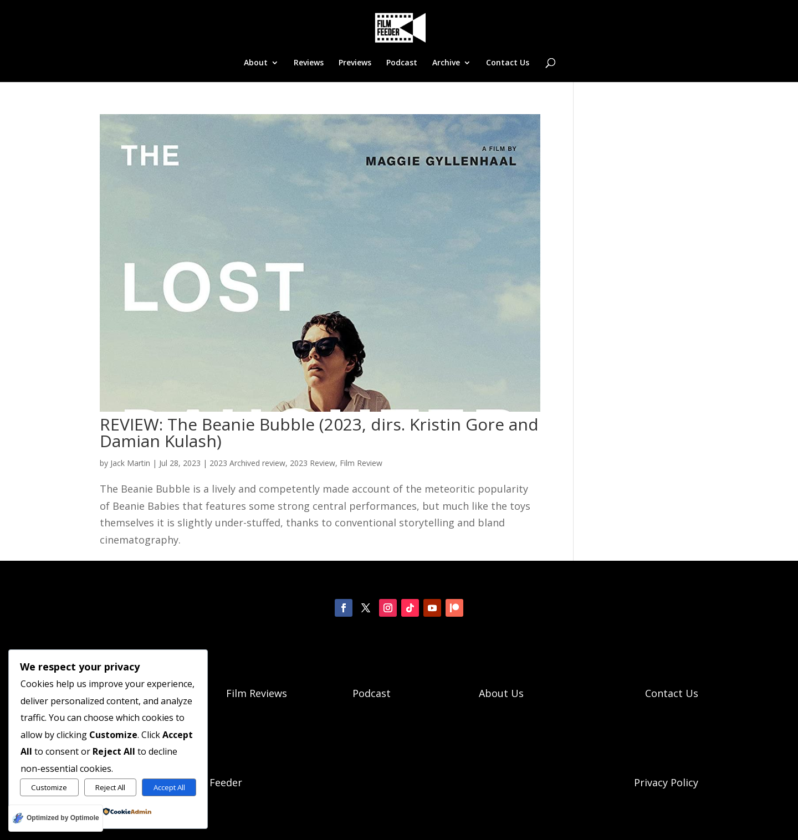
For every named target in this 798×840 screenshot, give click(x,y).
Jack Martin (130, 463)
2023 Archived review (247, 463)
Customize (49, 787)
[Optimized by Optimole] (55, 818)
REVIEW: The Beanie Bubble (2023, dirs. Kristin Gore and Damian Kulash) (319, 432)
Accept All (169, 787)
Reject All (110, 787)
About (256, 63)
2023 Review (312, 463)
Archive (446, 63)
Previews (355, 63)
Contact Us (507, 63)
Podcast (401, 63)
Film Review (361, 463)
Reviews (309, 63)
